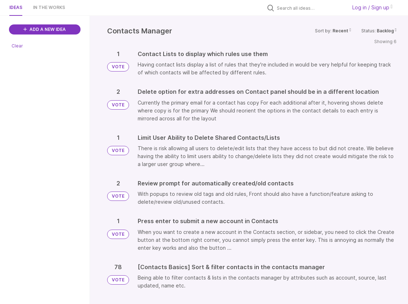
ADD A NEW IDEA (44, 29)
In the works (49, 7)
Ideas (15, 7)
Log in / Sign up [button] (372, 7)
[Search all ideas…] (310, 8)
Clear (17, 46)
